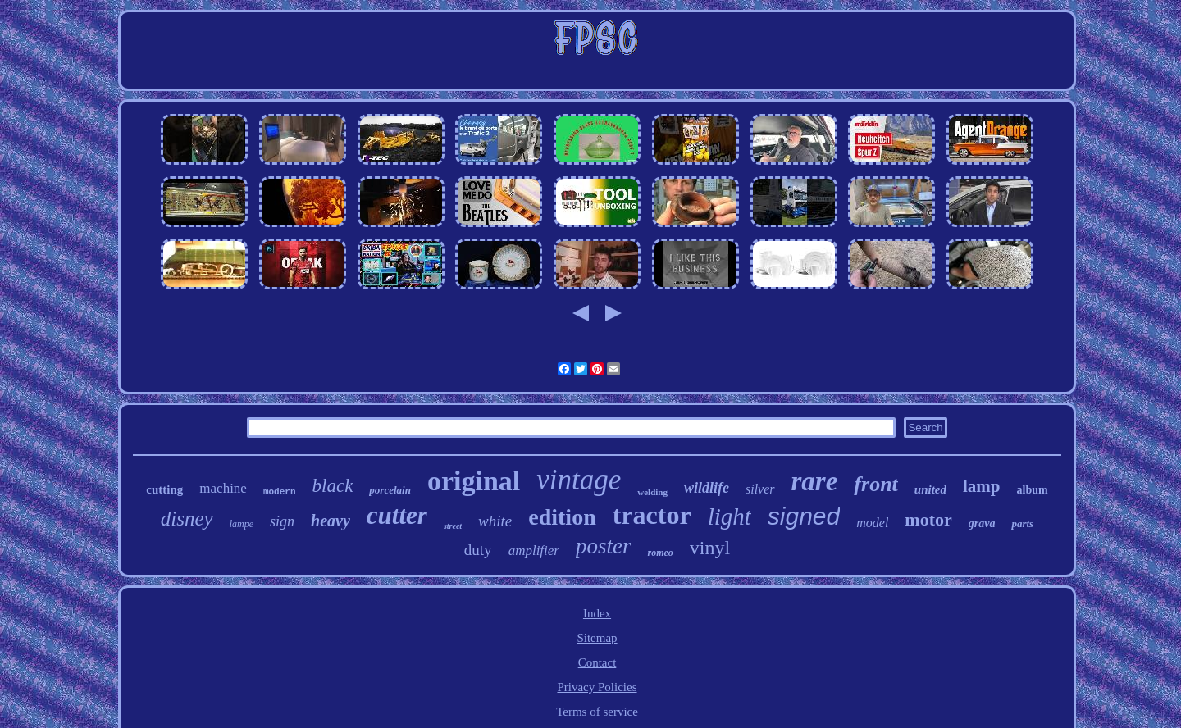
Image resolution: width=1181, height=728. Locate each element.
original (473, 481)
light (729, 516)
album (1032, 490)
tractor (652, 515)
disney (187, 518)
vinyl (710, 547)
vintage (578, 480)
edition (561, 517)
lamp (982, 486)
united (930, 489)
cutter (397, 515)
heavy (330, 521)
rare (814, 481)
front (875, 484)
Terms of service (597, 711)
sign (282, 521)
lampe (241, 524)
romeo (660, 552)
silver (760, 489)
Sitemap (597, 637)
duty (478, 549)
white (495, 521)
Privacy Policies (596, 687)
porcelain (390, 490)
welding (652, 492)
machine (223, 488)
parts (1022, 523)
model (872, 523)
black (332, 485)
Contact (597, 662)
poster (604, 546)
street (453, 525)
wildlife (706, 488)
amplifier (533, 550)
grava (982, 523)
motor (928, 519)
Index (597, 613)
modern (279, 492)
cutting (164, 489)
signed (804, 516)
